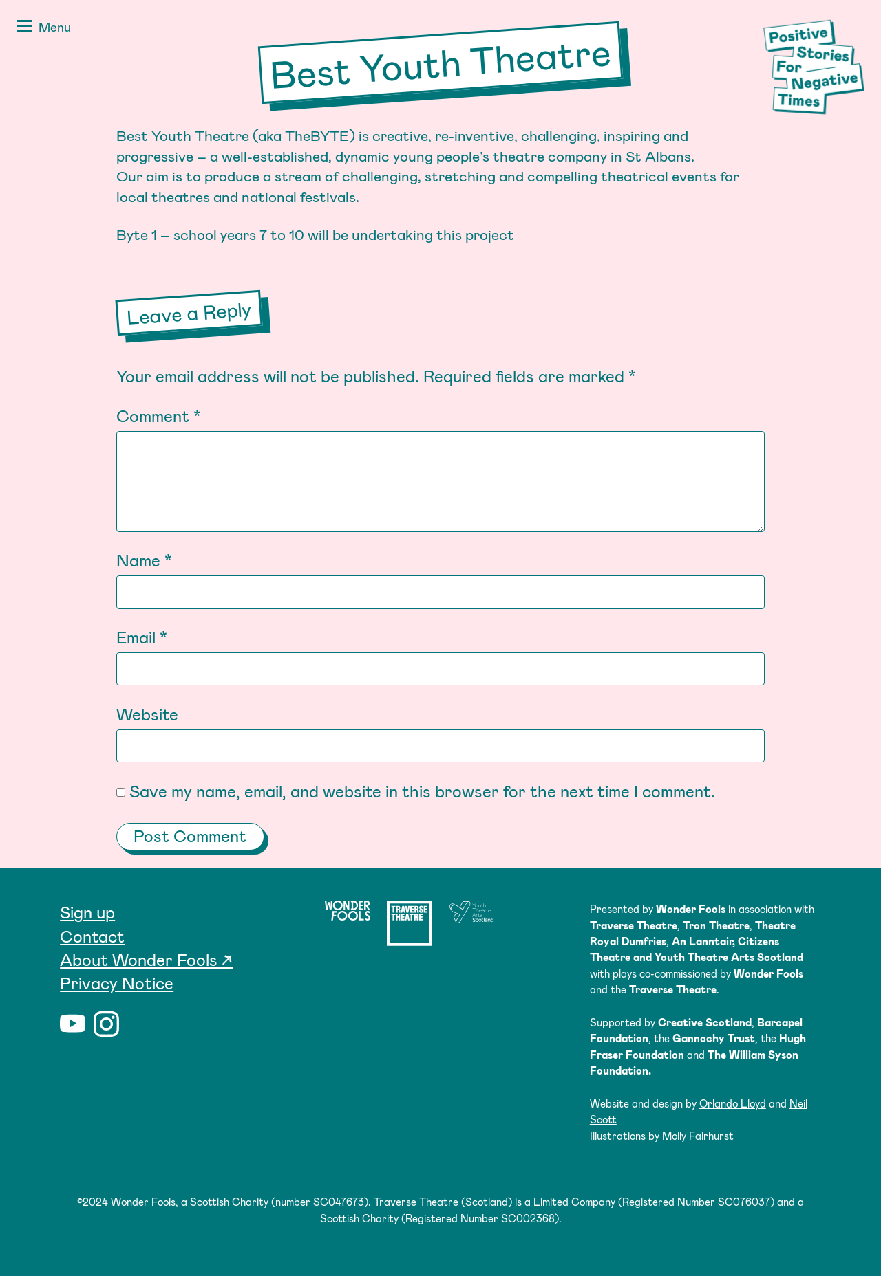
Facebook (174, 1024)
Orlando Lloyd (732, 1103)
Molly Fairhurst (698, 1136)
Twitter (140, 1024)
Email (141, 637)
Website (147, 714)
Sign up (87, 912)
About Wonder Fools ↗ (146, 959)
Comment (158, 416)
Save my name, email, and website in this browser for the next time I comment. (422, 791)
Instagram (106, 1024)
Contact (92, 936)
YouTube (72, 1024)
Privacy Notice (116, 983)
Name (144, 560)
